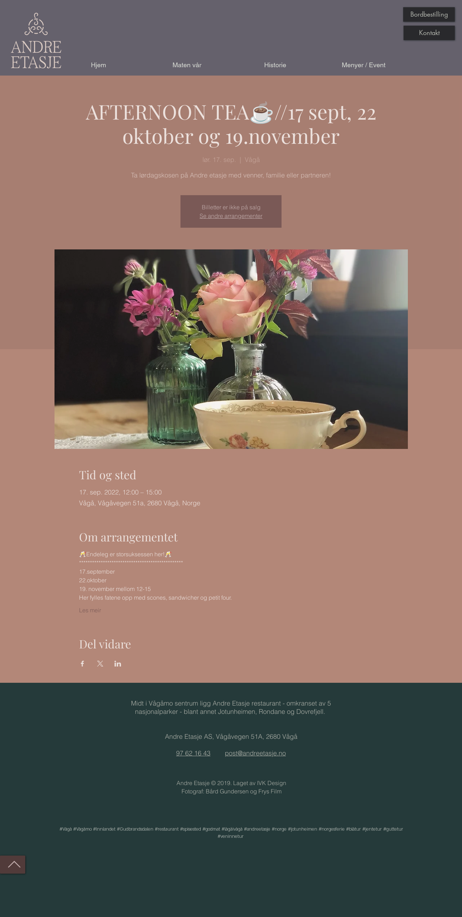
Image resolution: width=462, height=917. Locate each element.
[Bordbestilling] (429, 14)
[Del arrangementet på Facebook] (82, 664)
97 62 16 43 (193, 753)
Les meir (90, 610)
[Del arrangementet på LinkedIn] (117, 664)
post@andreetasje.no (255, 753)
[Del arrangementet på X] (100, 664)
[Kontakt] (429, 33)
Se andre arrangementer (231, 215)
